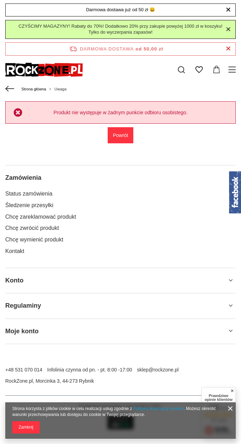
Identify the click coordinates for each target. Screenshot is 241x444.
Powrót (120, 135)
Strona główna (33, 89)
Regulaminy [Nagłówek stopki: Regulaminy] (23, 305)
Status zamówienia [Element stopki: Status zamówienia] (28, 194)
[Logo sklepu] (44, 70)
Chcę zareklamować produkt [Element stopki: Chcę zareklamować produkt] (40, 217)
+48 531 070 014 (23, 370)
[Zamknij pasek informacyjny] (228, 49)
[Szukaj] (181, 69)
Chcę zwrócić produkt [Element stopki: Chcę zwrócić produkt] (32, 228)
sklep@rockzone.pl (158, 370)
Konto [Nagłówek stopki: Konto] (14, 280)
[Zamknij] (228, 10)
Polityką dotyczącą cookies (158, 408)
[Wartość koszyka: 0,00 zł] (216, 69)
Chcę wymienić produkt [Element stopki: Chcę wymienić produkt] (34, 240)
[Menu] (233, 69)
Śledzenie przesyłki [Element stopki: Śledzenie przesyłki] (29, 205)
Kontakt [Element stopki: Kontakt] (14, 251)
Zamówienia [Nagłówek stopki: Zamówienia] (23, 177)
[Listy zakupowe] (199, 69)
